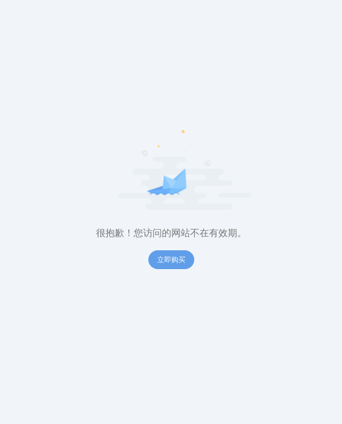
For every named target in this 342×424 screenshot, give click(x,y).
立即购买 (171, 260)
